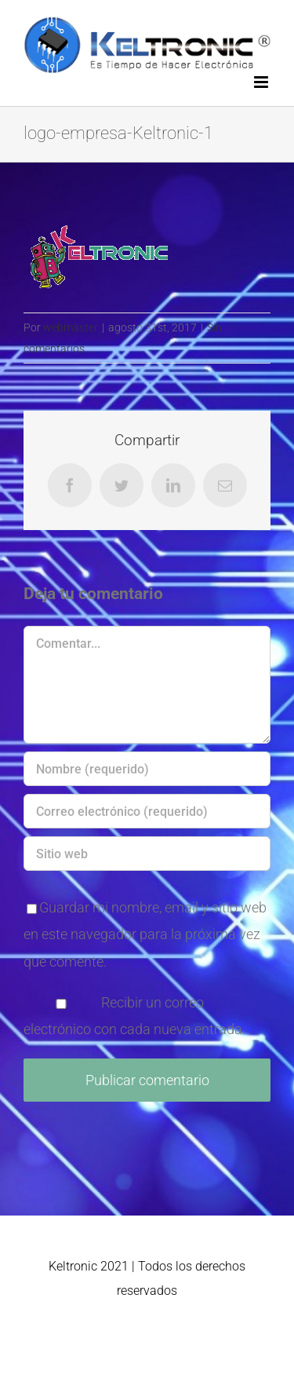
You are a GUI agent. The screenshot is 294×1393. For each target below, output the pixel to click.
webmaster (70, 327)
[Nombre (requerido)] (147, 768)
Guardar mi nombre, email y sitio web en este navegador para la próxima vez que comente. (145, 934)
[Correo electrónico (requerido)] (147, 811)
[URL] (147, 853)
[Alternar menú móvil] (262, 82)
